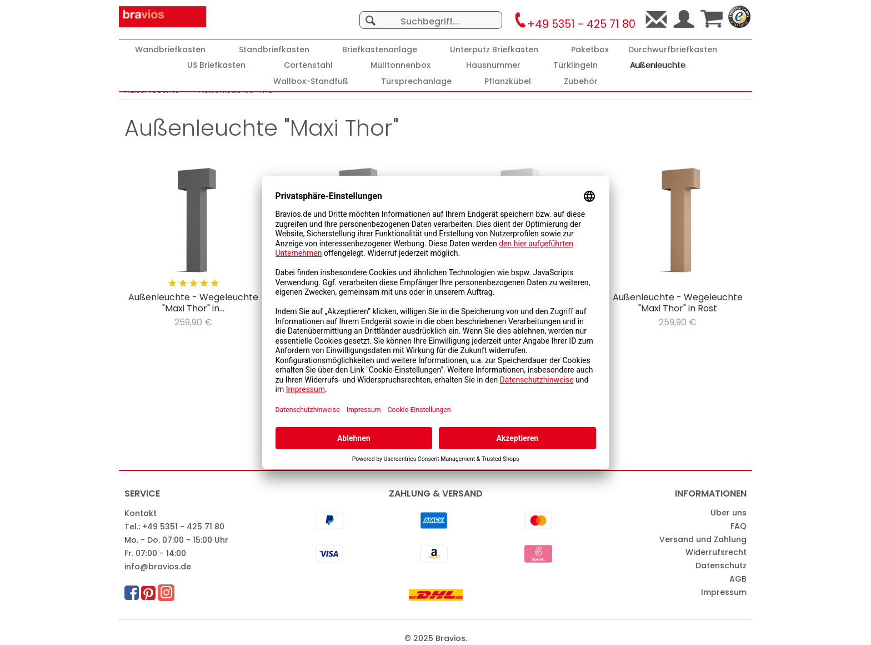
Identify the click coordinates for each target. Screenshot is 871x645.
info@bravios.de (157, 566)
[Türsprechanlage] (416, 81)
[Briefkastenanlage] (379, 50)
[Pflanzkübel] (507, 81)
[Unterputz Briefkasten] (494, 50)
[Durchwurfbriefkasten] (672, 50)
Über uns (728, 512)
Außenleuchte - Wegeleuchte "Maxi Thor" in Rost (678, 303)
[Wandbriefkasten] (170, 50)
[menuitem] (430, 14)
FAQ (738, 526)
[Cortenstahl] (308, 65)
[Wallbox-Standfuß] (310, 81)
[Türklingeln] (575, 65)
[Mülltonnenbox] (401, 65)
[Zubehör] (581, 81)
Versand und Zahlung (703, 539)
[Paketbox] (590, 50)
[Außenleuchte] (658, 65)
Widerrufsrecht (716, 552)
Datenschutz (721, 565)
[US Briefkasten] (216, 65)
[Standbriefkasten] (274, 50)
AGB (738, 578)
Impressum (724, 592)
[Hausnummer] (493, 65)
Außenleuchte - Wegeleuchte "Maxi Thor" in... (193, 303)
